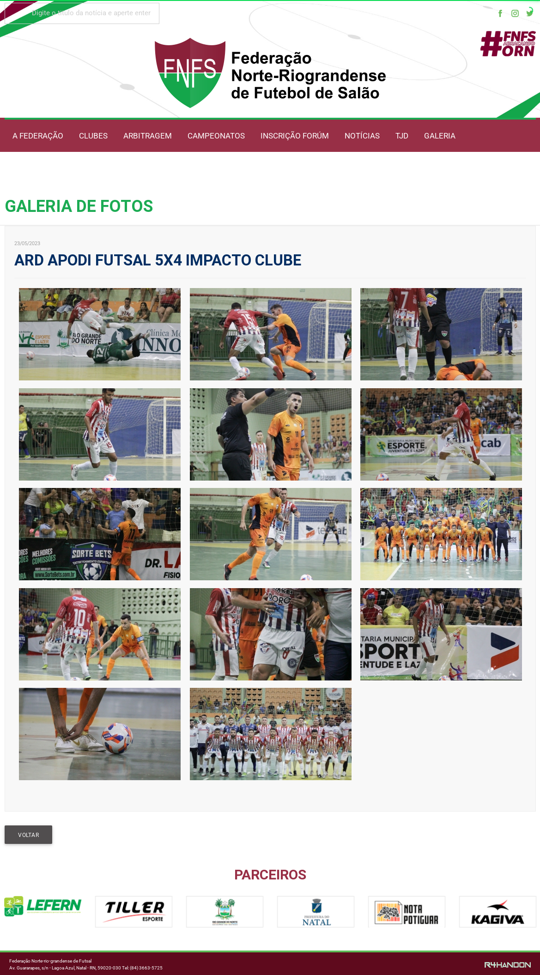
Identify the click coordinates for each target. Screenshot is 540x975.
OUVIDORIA (122, 169)
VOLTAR (28, 835)
